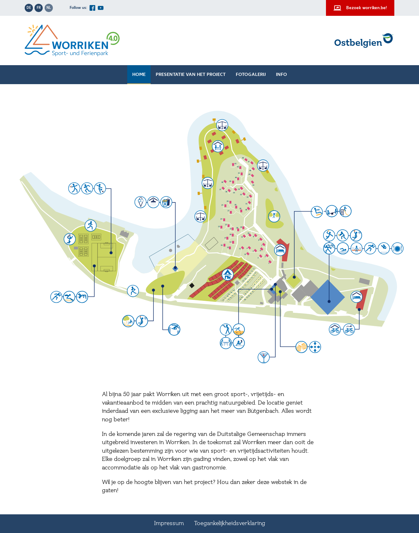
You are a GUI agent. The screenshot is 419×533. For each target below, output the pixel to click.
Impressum (169, 523)
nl (49, 7)
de (29, 7)
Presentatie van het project (191, 74)
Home (139, 74)
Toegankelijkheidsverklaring (229, 523)
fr (39, 7)
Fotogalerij (251, 74)
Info (281, 74)
